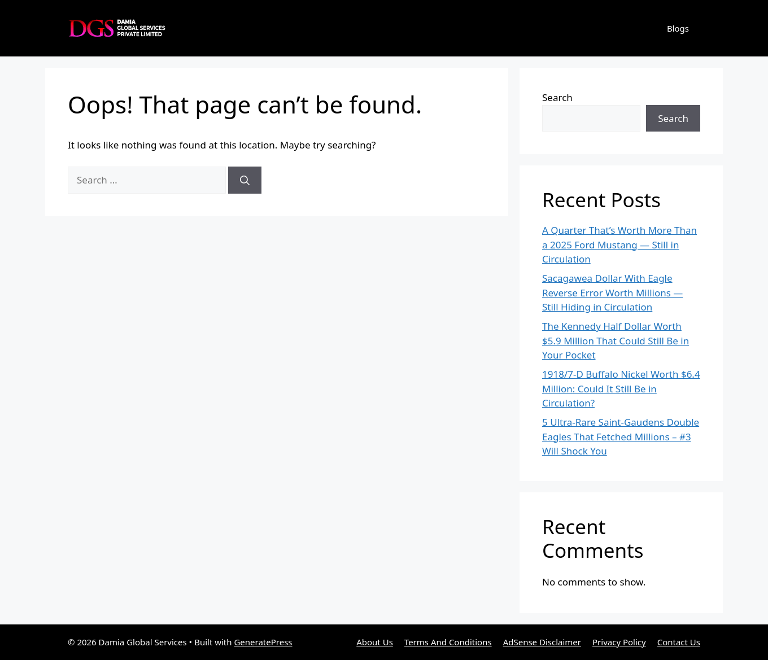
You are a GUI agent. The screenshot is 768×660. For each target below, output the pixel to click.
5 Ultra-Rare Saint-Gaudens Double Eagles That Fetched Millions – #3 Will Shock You (620, 436)
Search (557, 97)
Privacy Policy (619, 642)
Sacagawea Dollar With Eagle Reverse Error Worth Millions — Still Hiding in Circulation (612, 292)
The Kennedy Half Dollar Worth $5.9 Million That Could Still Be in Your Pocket (615, 340)
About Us (374, 642)
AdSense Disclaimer (542, 642)
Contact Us (678, 642)
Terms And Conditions (448, 642)
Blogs (678, 28)
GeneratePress (263, 642)
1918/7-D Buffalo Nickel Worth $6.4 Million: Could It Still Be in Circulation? (621, 388)
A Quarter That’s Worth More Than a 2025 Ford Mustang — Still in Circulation (619, 244)
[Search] (244, 180)
